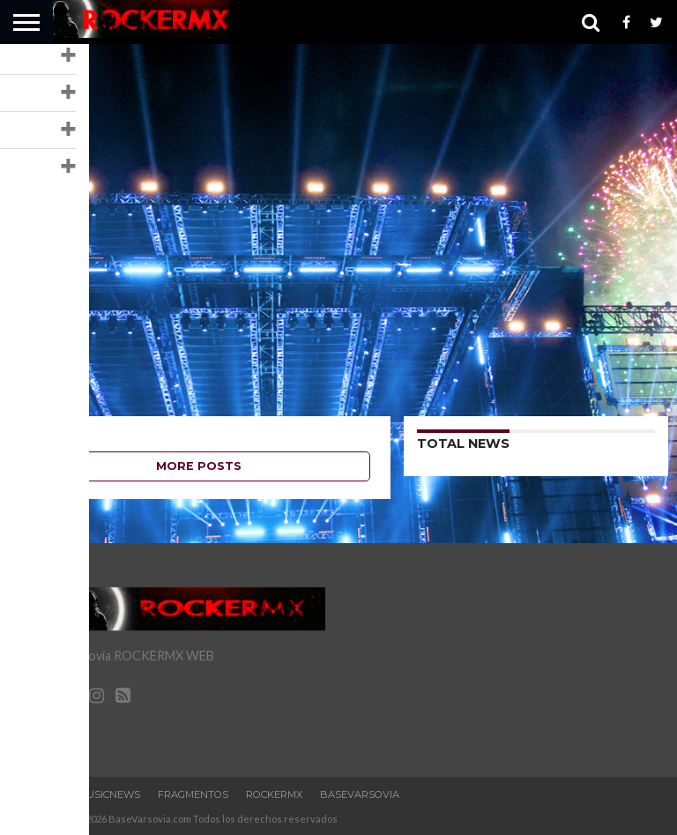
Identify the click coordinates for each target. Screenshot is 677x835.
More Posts (199, 466)
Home (44, 794)
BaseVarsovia (359, 794)
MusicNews (109, 794)
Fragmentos (193, 794)
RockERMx (274, 794)
